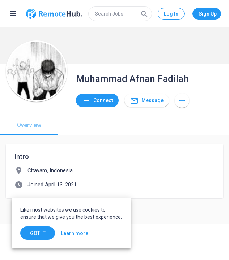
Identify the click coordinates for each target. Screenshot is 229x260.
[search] (120, 13)
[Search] (144, 13)
